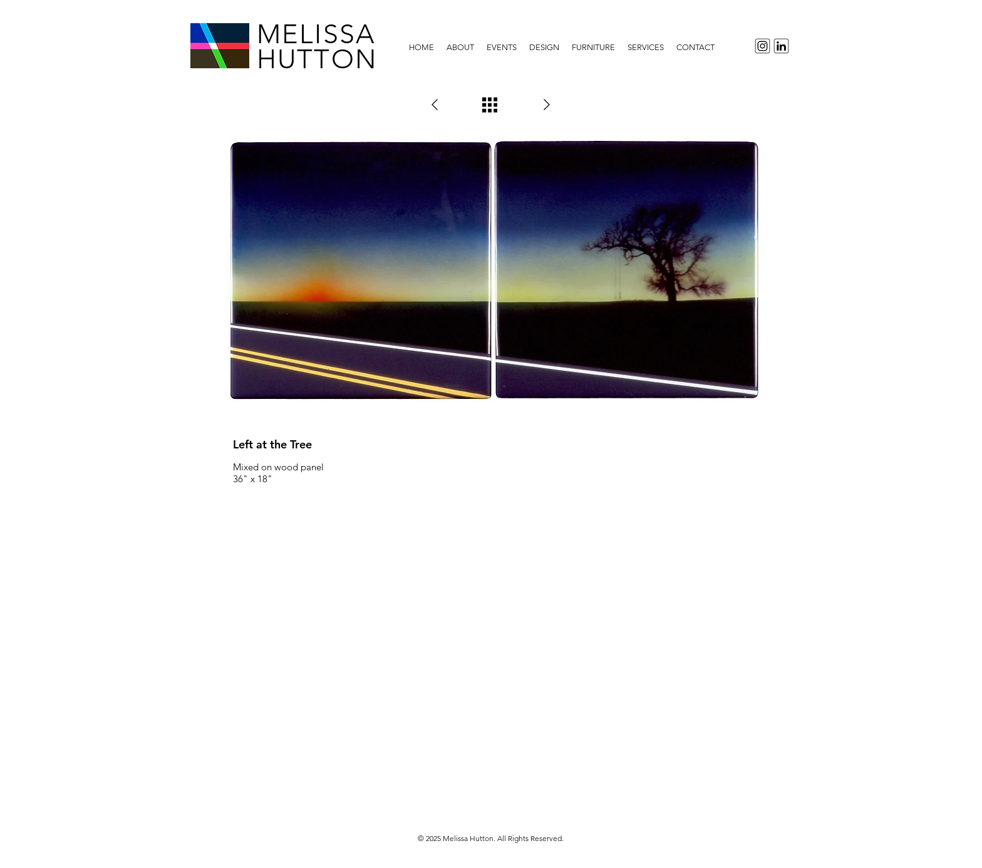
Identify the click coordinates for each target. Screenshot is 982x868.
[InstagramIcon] (761, 46)
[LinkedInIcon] (783, 46)
